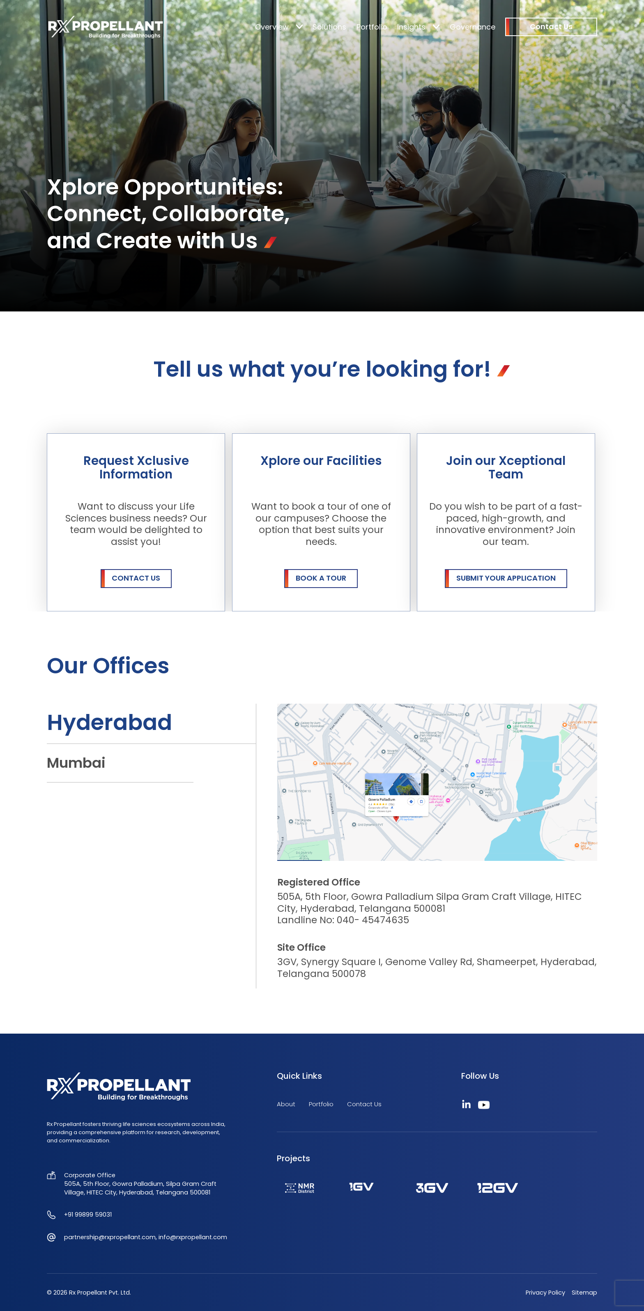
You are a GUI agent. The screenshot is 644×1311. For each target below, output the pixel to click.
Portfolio (371, 27)
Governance (472, 27)
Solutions (329, 27)
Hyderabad (109, 722)
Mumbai (76, 763)
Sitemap (584, 1292)
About (286, 1104)
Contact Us (364, 1104)
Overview (272, 27)
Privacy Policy (545, 1292)
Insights (411, 27)
